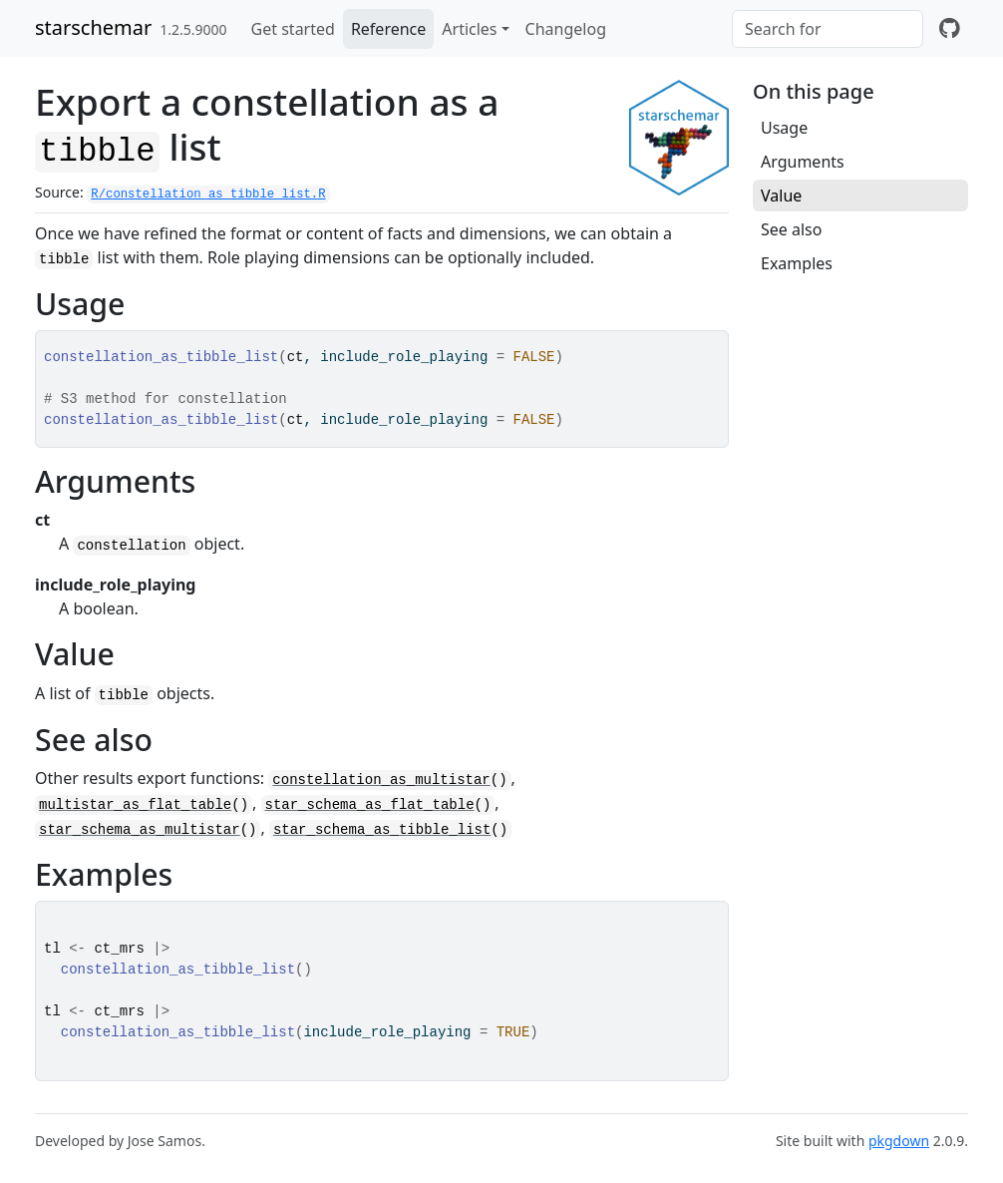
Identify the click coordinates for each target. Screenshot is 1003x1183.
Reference (388, 29)
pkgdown (898, 1140)
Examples (797, 263)
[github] (949, 29)
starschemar (93, 27)
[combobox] (827, 29)
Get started (293, 29)
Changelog (565, 29)
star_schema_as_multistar (139, 830)
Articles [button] (469, 29)
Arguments (802, 162)
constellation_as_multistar (381, 780)
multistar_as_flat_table (135, 805)
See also (791, 229)
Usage (784, 128)
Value (781, 195)
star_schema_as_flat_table (370, 805)
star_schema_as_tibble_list (382, 830)
